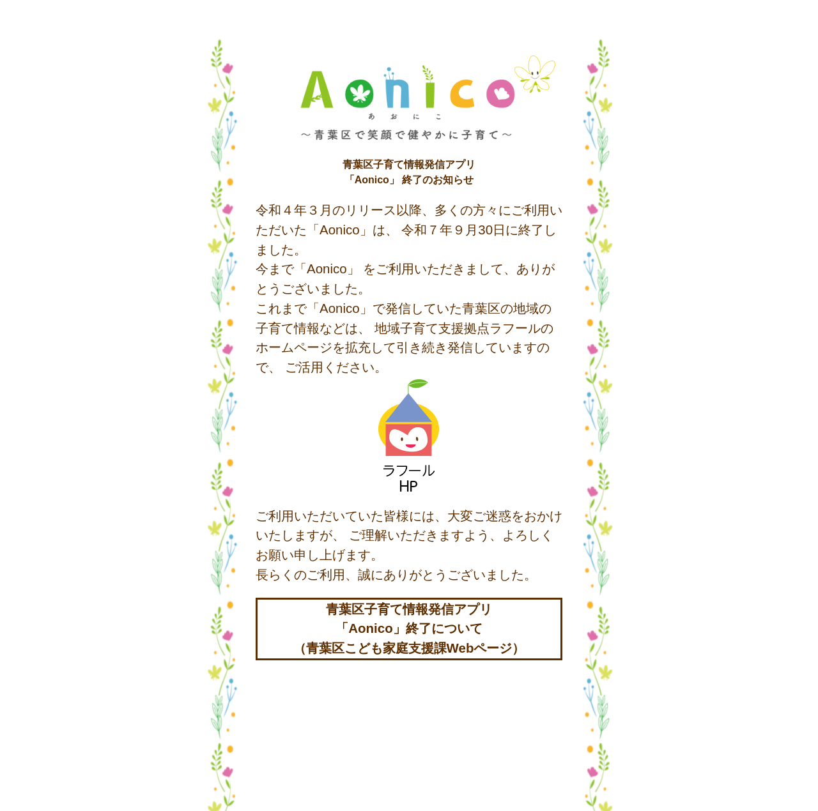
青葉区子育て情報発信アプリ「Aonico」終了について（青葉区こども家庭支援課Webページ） (409, 628)
